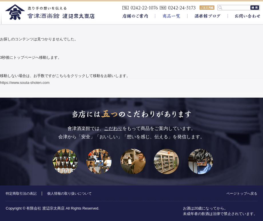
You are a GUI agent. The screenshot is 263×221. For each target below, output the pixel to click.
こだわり (113, 128)
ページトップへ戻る (241, 194)
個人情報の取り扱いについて (69, 194)
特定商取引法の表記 (21, 194)
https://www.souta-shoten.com (24, 82)
